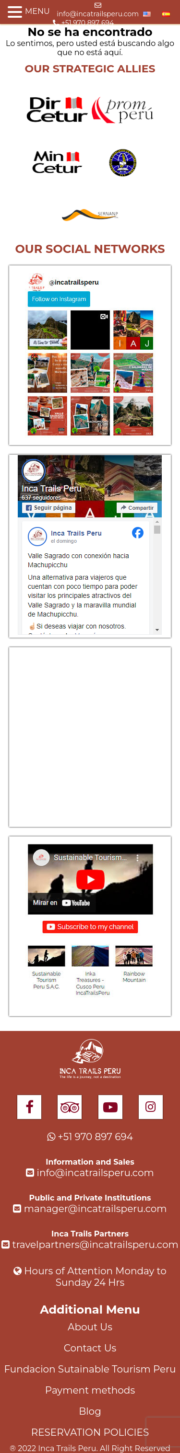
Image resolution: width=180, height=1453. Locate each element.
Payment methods (90, 1390)
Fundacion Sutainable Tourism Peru (90, 1369)
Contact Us (90, 1348)
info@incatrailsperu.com (98, 10)
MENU (37, 11)
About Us (90, 1327)
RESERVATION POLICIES (90, 1432)
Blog (90, 1411)
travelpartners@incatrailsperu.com (89, 1244)
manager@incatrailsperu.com (90, 1208)
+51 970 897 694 (83, 23)
